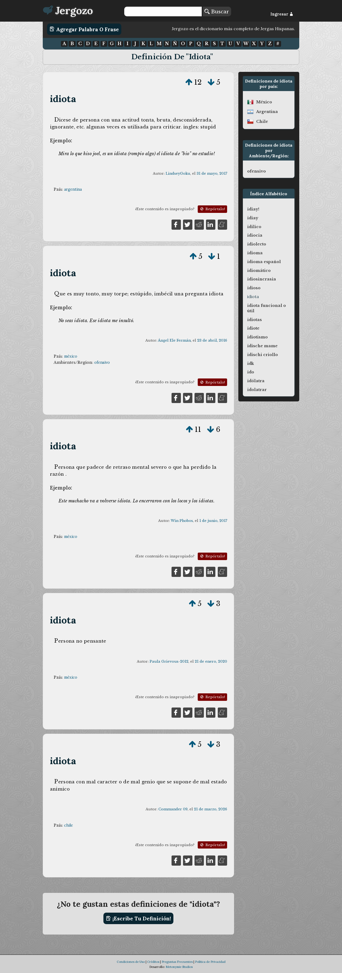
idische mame (262, 345)
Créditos (153, 962)
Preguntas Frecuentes (177, 962)
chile (68, 825)
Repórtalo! (212, 209)
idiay (252, 218)
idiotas (254, 319)
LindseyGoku (178, 173)
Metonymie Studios (179, 967)
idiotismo (257, 337)
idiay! (253, 209)
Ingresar (281, 14)
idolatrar (257, 389)
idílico (254, 226)
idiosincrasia (261, 279)
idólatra (256, 380)
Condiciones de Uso (131, 962)
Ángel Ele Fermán (174, 340)
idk (250, 363)
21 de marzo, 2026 (210, 809)
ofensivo (102, 362)
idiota (63, 99)
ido (250, 372)
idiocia (254, 235)
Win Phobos (182, 521)
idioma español (264, 261)
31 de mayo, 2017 (212, 173)
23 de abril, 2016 (212, 340)
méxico (70, 356)
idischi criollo (262, 354)
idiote (253, 328)
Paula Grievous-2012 (169, 661)
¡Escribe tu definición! (138, 918)
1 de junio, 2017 (213, 521)
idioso (254, 288)
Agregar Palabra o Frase (84, 29)
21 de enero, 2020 (211, 661)
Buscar (216, 11)
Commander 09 (173, 809)
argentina (73, 189)
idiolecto (256, 244)
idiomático (259, 270)
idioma (255, 253)
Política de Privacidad (210, 962)
